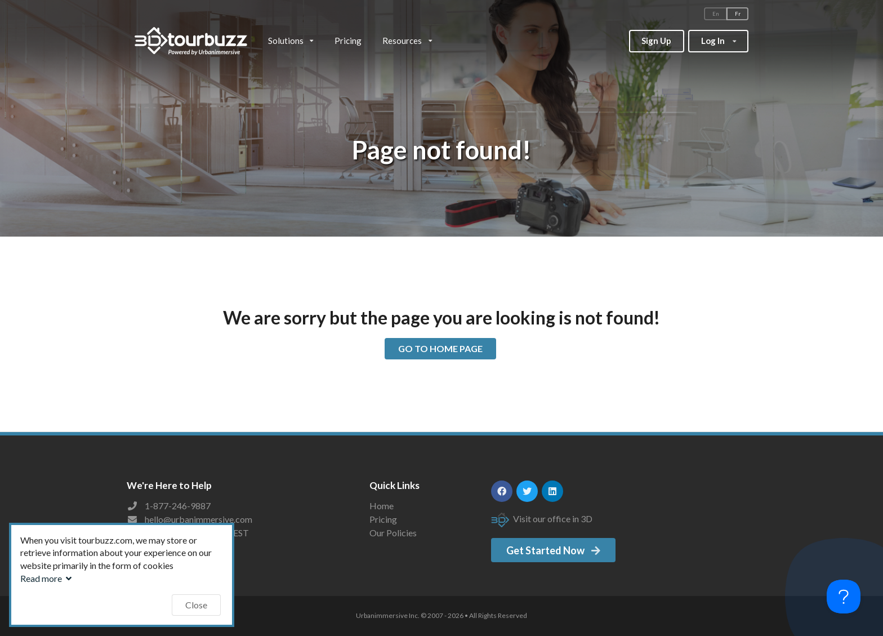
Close (196, 604)
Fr (738, 14)
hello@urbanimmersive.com (198, 519)
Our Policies (393, 532)
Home (381, 506)
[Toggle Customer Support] (843, 596)
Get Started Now (554, 550)
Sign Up (656, 40)
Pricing (348, 40)
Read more (47, 578)
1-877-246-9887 (178, 505)
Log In (718, 38)
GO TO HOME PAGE (440, 348)
